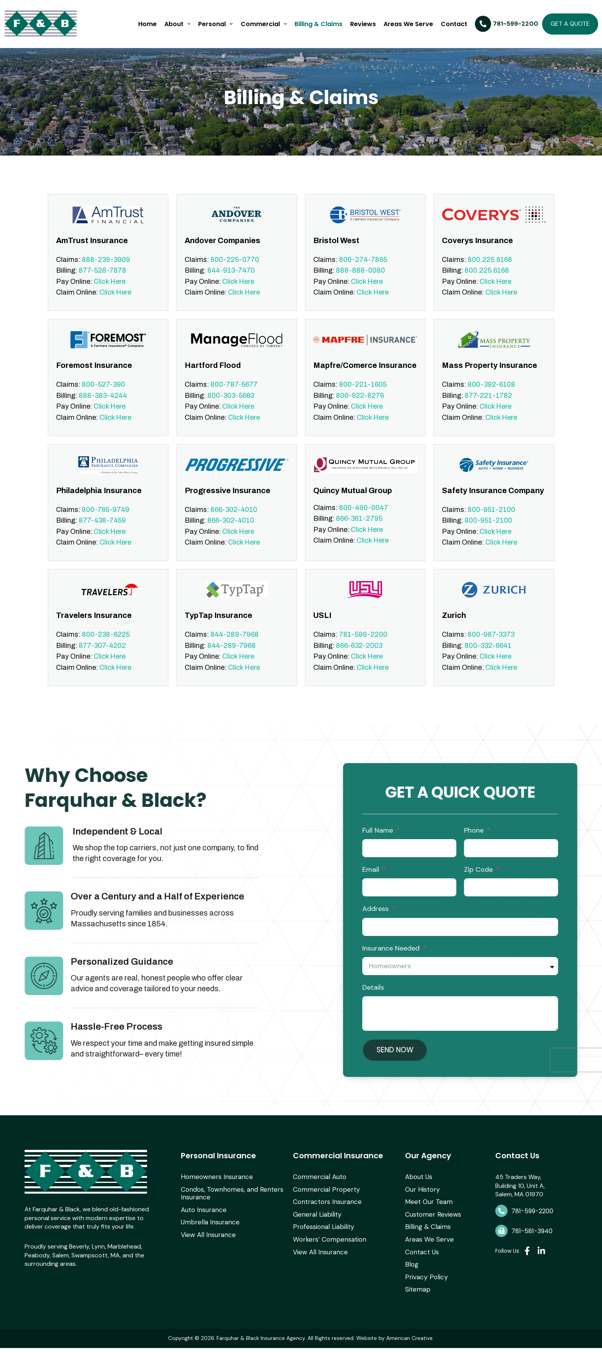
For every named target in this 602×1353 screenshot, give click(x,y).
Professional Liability (321, 1235)
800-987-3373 (491, 642)
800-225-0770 (234, 267)
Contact (454, 24)
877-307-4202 (102, 653)
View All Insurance (206, 1242)
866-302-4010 (233, 517)
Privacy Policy (424, 1282)
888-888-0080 (360, 278)
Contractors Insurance (325, 1210)
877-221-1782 (488, 403)
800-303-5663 (230, 403)
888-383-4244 (103, 403)
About (177, 23)
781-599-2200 (363, 642)
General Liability (315, 1222)
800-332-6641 (488, 653)
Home (147, 24)
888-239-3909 (106, 267)
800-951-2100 (491, 517)
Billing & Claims (318, 24)
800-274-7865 (363, 267)
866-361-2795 (359, 526)
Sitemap (416, 1294)
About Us (418, 1187)
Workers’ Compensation (326, 1246)
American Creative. (410, 1343)
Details (581, 995)
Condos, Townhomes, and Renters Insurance (229, 1202)
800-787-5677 (234, 392)
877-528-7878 (102, 278)
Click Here (110, 289)
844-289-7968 (234, 642)
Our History (421, 1198)
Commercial (264, 23)
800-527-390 (103, 392)
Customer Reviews (431, 1222)
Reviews (363, 24)
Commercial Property (323, 1198)
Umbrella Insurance (207, 1230)
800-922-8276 (360, 403)
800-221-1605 (363, 392)
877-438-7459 (102, 528)
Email (579, 877)
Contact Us (421, 1258)
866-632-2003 (359, 653)
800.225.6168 (490, 267)
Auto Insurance (202, 1218)
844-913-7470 (231, 278)
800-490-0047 (363, 515)
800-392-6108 (491, 392)
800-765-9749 (105, 517)
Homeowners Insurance (213, 1187)
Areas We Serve (408, 24)
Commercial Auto (317, 1187)
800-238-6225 (106, 642)
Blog (411, 1270)
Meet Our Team (426, 1210)
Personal (215, 23)
